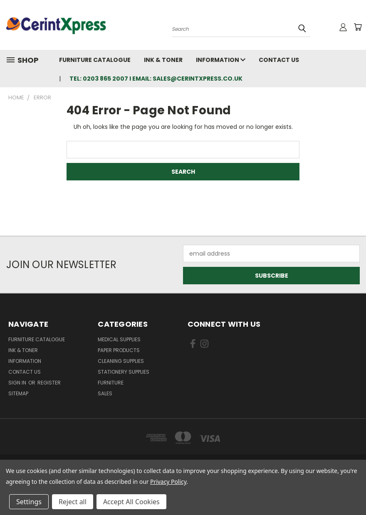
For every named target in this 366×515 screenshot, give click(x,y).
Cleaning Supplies (121, 361)
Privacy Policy (168, 481)
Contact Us (279, 60)
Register (49, 382)
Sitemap (18, 393)
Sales (105, 393)
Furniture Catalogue (95, 60)
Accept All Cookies (131, 501)
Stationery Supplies (123, 371)
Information (220, 60)
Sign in (17, 382)
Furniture (111, 382)
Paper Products (119, 350)
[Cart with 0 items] (358, 27)
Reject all (73, 501)
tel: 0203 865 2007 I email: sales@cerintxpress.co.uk (155, 78)
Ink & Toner (163, 60)
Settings (29, 501)
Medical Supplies (119, 339)
